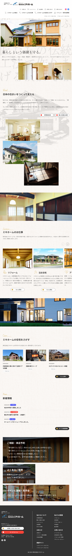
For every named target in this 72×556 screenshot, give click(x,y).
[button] (11, 13)
